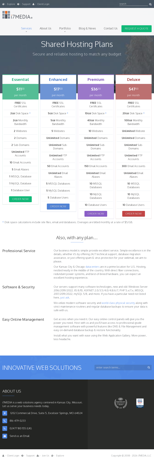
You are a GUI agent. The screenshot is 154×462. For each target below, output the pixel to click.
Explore (11, 4)
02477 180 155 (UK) (21, 428)
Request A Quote (136, 28)
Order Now (20, 199)
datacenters (93, 266)
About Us (45, 28)
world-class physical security (118, 303)
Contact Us (110, 28)
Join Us (45, 455)
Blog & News (87, 28)
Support (26, 4)
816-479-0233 (18, 420)
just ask (64, 297)
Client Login (43, 4)
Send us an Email (19, 436)
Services (26, 28)
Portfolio (65, 28)
